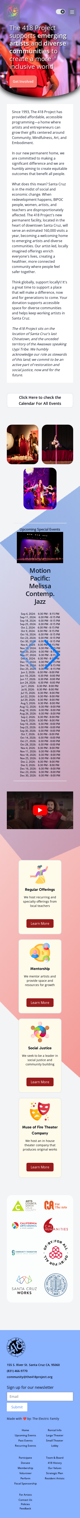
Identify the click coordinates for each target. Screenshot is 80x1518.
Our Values (54, 1468)
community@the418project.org (29, 1377)
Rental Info (54, 1430)
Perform (25, 1478)
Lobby (54, 1445)
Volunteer (25, 1473)
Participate (25, 1458)
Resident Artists (54, 1478)
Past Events (25, 1440)
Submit (17, 1407)
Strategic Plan (54, 1473)
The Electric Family (45, 1419)
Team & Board (54, 1458)
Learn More (40, 923)
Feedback (25, 1508)
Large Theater (54, 1435)
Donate (25, 1463)
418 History (55, 1463)
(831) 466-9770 (17, 1371)
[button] (51, 654)
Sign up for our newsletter (30, 1387)
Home (25, 1430)
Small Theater (54, 1440)
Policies (25, 1504)
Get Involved (23, 81)
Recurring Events (25, 1445)
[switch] (60, 11)
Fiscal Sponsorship (25, 1483)
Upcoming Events (25, 1435)
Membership (25, 1468)
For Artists (25, 1494)
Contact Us (25, 1500)
